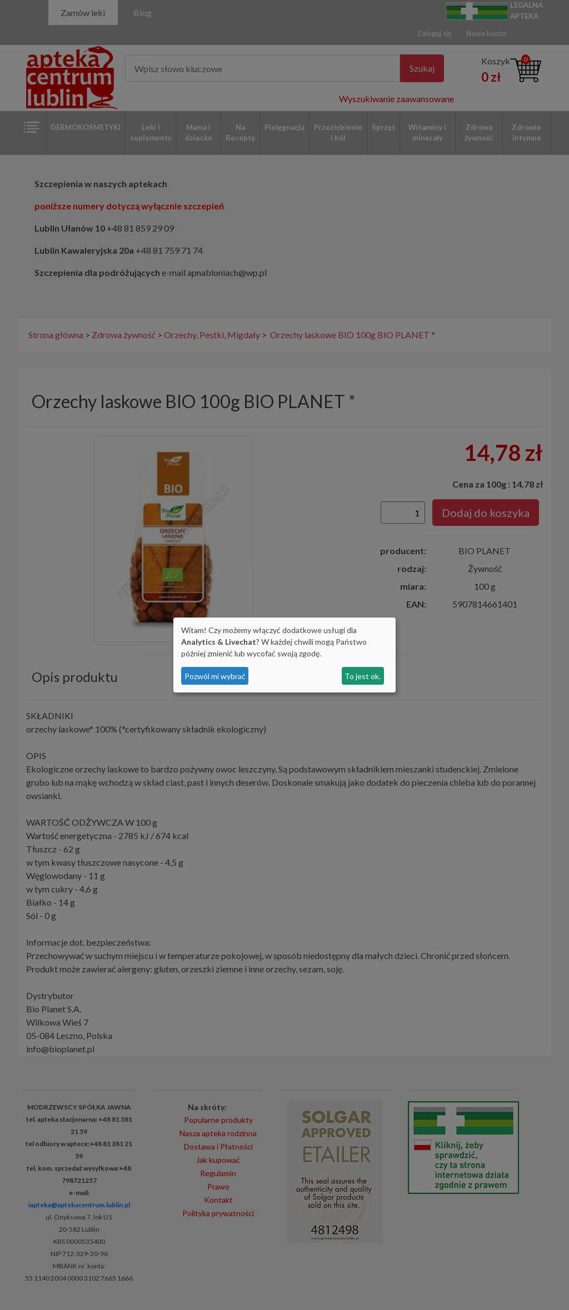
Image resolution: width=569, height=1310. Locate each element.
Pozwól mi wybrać (215, 676)
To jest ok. (363, 676)
